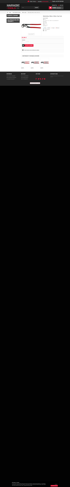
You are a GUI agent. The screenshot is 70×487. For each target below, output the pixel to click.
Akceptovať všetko (54, 485)
